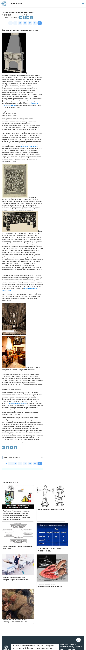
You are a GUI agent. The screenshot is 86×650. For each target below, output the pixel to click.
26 (15, 23)
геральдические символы (17, 403)
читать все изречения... (45, 648)
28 (25, 23)
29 (30, 23)
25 (10, 23)
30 (35, 23)
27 (20, 23)
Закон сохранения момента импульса (51, 509)
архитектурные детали (29, 146)
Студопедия (11, 3)
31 (39, 23)
